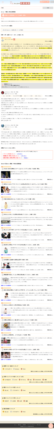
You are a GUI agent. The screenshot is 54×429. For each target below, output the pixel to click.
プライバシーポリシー (31, 424)
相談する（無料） (45, 1)
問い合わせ (39, 424)
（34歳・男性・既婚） (12, 125)
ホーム (15, 424)
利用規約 (24, 424)
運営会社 (19, 424)
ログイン (52, 1)
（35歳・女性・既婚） (12, 91)
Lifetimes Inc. (26, 426)
